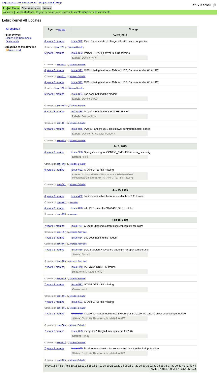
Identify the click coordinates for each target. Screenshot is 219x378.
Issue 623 (76, 331)
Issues (47, 8)
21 (111, 365)
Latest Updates (25, 12)
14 (86, 365)
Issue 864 (76, 93)
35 (162, 365)
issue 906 (61, 164)
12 (79, 365)
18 (100, 365)
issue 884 (61, 123)
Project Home (11, 8)
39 (176, 365)
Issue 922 (76, 41)
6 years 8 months (54, 41)
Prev (47, 365)
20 (108, 365)
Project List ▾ (46, 2)
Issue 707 (76, 225)
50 (170, 368)
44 (194, 365)
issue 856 (61, 140)
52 (177, 368)
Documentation (31, 8)
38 (172, 365)
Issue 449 (76, 266)
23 (118, 365)
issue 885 (61, 261)
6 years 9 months (54, 152)
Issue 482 (76, 196)
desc (63, 29)
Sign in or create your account (19, 2)
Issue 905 (76, 348)
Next (193, 368)
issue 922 (59, 47)
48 (163, 368)
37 (169, 365)
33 (154, 365)
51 (173, 368)
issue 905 (61, 360)
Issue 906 (76, 152)
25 (126, 365)
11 (75, 365)
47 (159, 368)
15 (90, 365)
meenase (74, 202)
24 (122, 365)
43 (190, 365)
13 (82, 365)
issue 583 (61, 325)
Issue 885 (76, 249)
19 (104, 365)
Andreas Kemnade (77, 232)
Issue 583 (76, 313)
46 (156, 368)
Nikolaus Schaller (76, 47)
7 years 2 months (54, 225)
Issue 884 (76, 111)
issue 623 (61, 343)
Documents (12, 41)
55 (188, 368)
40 (179, 365)
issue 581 (61, 184)
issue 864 (61, 106)
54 (184, 368)
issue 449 (61, 279)
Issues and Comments (19, 37)
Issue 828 (76, 208)
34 (158, 365)
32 (151, 365)
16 (93, 365)
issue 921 (61, 76)
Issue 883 (76, 52)
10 (72, 365)
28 (136, 365)
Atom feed (15, 50)
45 (152, 368)
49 (166, 368)
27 (133, 365)
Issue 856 (76, 128)
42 (187, 365)
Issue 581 (76, 169)
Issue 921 (76, 70)
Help (59, 2)
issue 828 (61, 214)
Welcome (8, 12)
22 (115, 365)
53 (181, 368)
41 (183, 365)
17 (97, 365)
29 (140, 365)
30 (143, 365)
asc (59, 29)
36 (165, 365)
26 (129, 365)
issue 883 (61, 65)
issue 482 (61, 202)
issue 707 (61, 232)
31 (147, 365)
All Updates (13, 28)
